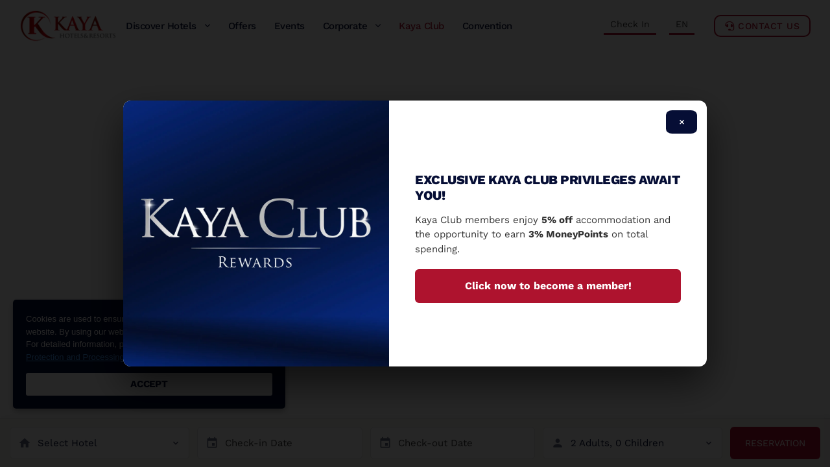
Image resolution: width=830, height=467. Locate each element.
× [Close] (682, 122)
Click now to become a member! (548, 286)
